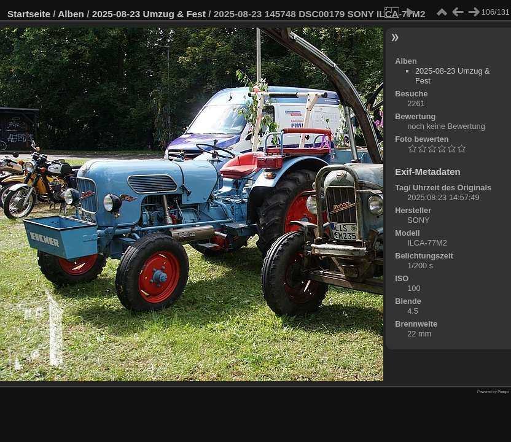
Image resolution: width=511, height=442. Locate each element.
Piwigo (503, 392)
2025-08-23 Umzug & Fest (149, 14)
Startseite (28, 14)
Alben (71, 14)
